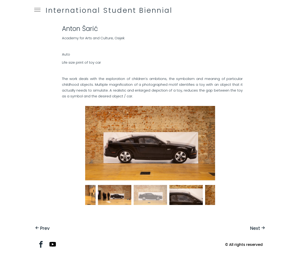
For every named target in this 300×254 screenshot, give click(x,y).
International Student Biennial (109, 10)
